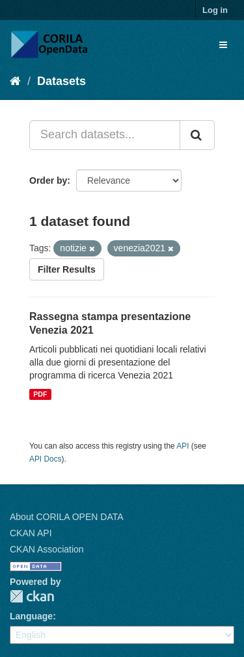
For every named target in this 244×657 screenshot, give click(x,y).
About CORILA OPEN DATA (67, 517)
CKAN (32, 596)
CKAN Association (47, 549)
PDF (40, 394)
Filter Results (67, 269)
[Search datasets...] (104, 135)
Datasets (61, 81)
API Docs (45, 459)
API (182, 446)
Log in (215, 10)
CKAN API (31, 533)
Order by (48, 180)
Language (31, 616)
